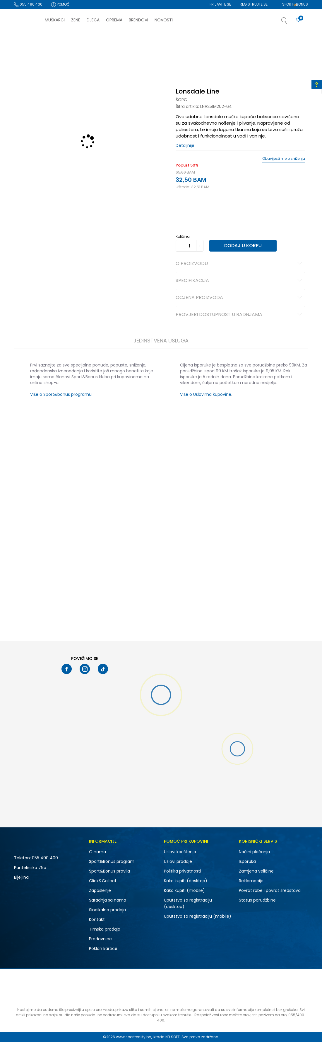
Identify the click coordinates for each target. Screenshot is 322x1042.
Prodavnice (100, 939)
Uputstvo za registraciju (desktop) (188, 903)
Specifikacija (240, 281)
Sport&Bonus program (111, 861)
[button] (290, 22)
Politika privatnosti (182, 871)
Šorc (181, 99)
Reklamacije (251, 881)
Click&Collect (103, 881)
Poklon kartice (103, 948)
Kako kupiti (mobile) (184, 890)
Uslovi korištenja (180, 852)
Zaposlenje (100, 890)
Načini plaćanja (254, 852)
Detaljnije (185, 145)
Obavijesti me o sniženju (283, 158)
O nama (97, 852)
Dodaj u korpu (243, 245)
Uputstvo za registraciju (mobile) (197, 916)
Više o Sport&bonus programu (61, 394)
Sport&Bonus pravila (109, 871)
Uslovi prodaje (178, 861)
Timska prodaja (104, 929)
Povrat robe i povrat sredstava (270, 890)
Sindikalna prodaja (107, 910)
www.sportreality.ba (133, 1036)
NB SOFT (172, 1036)
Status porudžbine (257, 900)
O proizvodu (240, 264)
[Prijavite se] (298, 20)
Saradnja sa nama (107, 900)
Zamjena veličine (256, 871)
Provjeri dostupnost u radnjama (240, 315)
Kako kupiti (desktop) (185, 881)
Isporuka (247, 861)
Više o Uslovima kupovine (205, 394)
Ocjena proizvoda (240, 298)
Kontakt (97, 919)
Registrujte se (254, 4)
